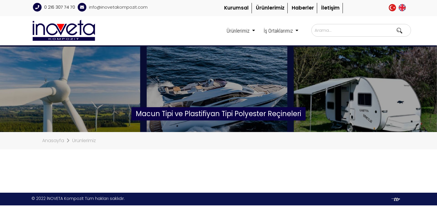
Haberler (303, 7)
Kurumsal (236, 7)
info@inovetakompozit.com (118, 7)
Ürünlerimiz (270, 7)
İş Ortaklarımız (279, 31)
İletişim (330, 7)
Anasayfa (53, 140)
